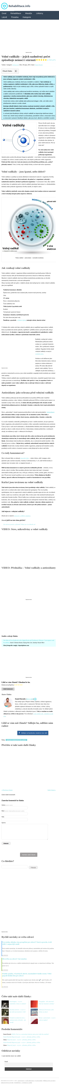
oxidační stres (39, 354)
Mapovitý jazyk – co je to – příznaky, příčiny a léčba (26, 1037)
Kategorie (27, 17)
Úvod (4, 13)
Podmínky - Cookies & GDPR (23, 1082)
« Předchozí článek (7, 790)
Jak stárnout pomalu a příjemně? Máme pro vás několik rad (19, 524)
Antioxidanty (50, 412)
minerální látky (24, 458)
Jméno (7, 805)
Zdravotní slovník (7, 1082)
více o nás (29, 699)
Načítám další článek (28, 855)
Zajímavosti (15, 65)
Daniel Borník (39, 65)
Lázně (4, 17)
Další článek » (52, 790)
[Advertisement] (30, 37)
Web (3, 817)
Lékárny (39, 13)
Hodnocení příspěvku (8, 685)
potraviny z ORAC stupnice (22, 516)
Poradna (14, 17)
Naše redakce (29, 1080)
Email (6, 1061)
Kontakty (21, 1080)
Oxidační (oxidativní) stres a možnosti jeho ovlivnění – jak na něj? (18, 1020)
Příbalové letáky (49, 1080)
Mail (13, 811)
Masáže (28, 13)
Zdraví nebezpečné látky (16, 740)
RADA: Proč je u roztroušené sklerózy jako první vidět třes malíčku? (30, 1034)
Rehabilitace (15, 13)
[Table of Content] (15, 71)
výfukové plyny (21, 320)
